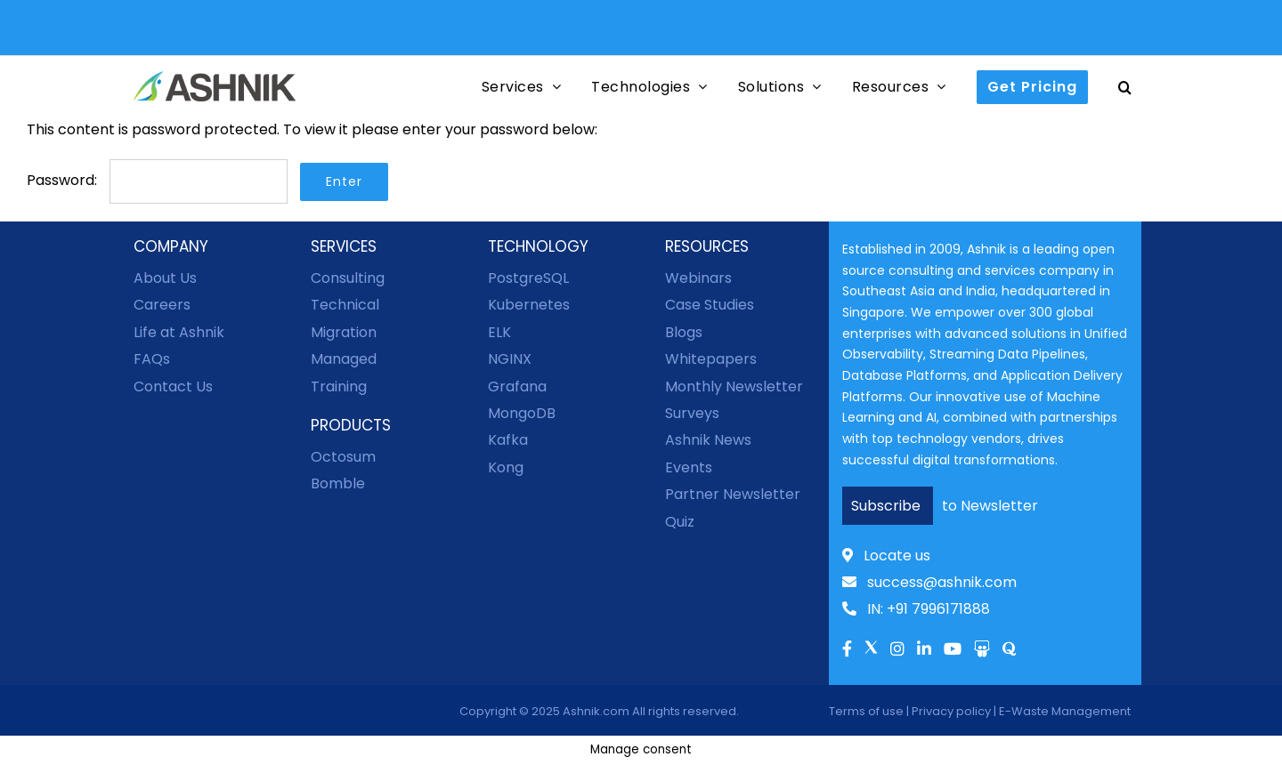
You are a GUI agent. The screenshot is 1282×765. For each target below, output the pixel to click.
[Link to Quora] (1009, 650)
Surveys (692, 413)
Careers (162, 304)
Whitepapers (711, 359)
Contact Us (173, 386)
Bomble (338, 483)
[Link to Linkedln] (924, 650)
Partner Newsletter (732, 494)
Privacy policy (951, 711)
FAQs (152, 359)
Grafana (517, 386)
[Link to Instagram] (897, 650)
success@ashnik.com (929, 582)
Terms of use (866, 711)
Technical (345, 304)
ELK (499, 332)
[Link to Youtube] (952, 650)
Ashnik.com (596, 711)
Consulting (348, 278)
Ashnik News (708, 440)
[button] (1125, 87)
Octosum (343, 457)
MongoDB (522, 413)
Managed (344, 359)
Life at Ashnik (179, 332)
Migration (344, 332)
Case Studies (709, 304)
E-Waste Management (1065, 711)
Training (339, 386)
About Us (165, 278)
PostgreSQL (528, 278)
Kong (505, 467)
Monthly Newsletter (734, 386)
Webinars (698, 278)
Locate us (886, 555)
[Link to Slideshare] (982, 650)
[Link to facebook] (847, 650)
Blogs (683, 332)
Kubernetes (529, 304)
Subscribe (887, 505)
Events (688, 467)
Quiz (679, 521)
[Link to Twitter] (871, 653)
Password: (157, 180)
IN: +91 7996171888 (916, 609)
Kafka (508, 440)
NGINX (509, 359)
